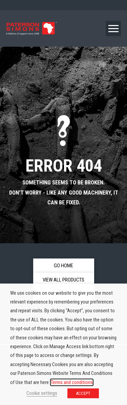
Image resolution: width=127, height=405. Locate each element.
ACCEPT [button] (83, 393)
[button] (113, 28)
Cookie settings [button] (41, 393)
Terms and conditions (72, 382)
